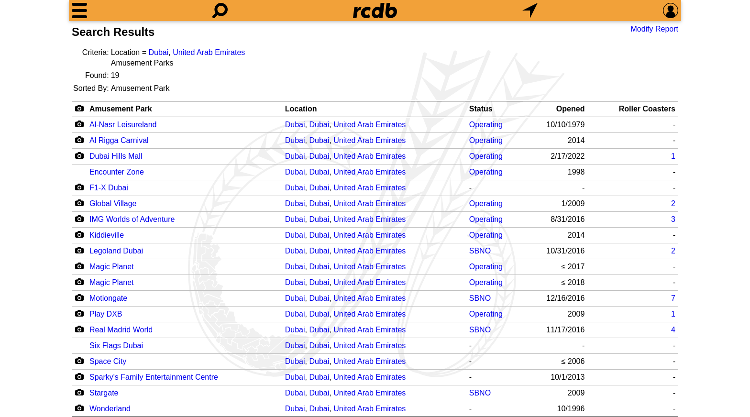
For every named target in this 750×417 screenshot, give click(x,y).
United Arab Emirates (209, 52)
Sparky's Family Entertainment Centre (153, 377)
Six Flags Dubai (116, 345)
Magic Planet (111, 267)
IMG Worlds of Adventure (132, 219)
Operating (486, 125)
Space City (107, 361)
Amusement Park (120, 109)
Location (301, 109)
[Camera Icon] (79, 124)
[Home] (375, 10)
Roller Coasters (647, 109)
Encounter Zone (116, 172)
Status (481, 109)
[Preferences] (670, 10)
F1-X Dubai (108, 188)
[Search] (220, 10)
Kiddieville (106, 235)
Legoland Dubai (116, 251)
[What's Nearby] (530, 10)
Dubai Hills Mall (115, 156)
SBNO (480, 251)
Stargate (103, 393)
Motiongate (108, 298)
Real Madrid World (121, 330)
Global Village (112, 203)
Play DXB (105, 314)
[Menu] (79, 10)
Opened (570, 109)
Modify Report (654, 29)
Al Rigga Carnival (119, 140)
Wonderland (110, 409)
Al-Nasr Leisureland (123, 125)
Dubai (158, 52)
